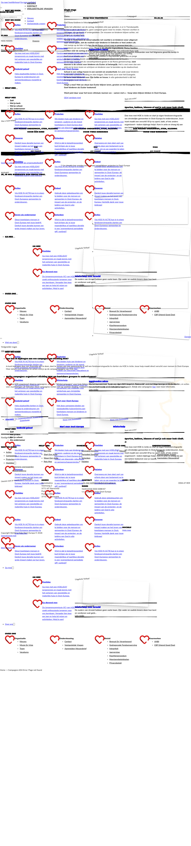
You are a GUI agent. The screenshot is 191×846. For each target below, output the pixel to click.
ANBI (156, 311)
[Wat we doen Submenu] (22, 11)
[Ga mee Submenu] (14, 237)
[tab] (67, 100)
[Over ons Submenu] (17, 294)
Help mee (10, 87)
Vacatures (24, 322)
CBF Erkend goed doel (164, 314)
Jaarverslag (114, 322)
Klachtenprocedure (117, 325)
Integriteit (113, 318)
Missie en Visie (26, 314)
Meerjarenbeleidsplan (119, 329)
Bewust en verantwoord (120, 311)
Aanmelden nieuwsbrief (75, 318)
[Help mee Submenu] (17, 88)
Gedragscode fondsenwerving (123, 314)
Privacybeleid (115, 332)
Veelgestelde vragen (74, 314)
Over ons (10, 293)
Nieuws (31, 3)
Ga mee (9, 236)
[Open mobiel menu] (1, 338)
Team (22, 318)
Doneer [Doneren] (187, 336)
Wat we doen (13, 10)
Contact (32, 6)
